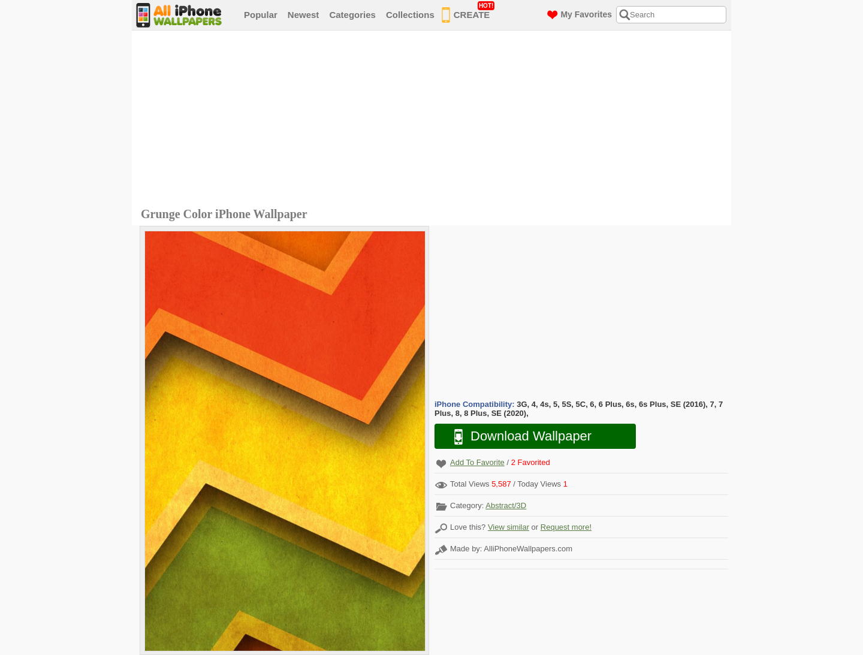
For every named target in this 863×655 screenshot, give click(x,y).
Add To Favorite (477, 462)
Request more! (566, 527)
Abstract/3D (505, 505)
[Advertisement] (434, 120)
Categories (352, 15)
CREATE (468, 12)
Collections (410, 15)
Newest (303, 15)
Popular (260, 15)
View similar (508, 527)
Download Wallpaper (517, 436)
